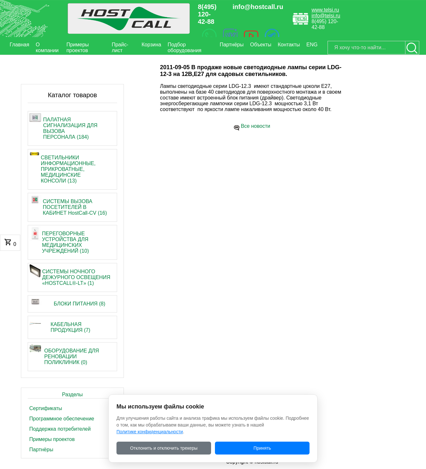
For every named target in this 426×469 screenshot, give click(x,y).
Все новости (255, 126)
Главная (19, 44)
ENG (312, 44)
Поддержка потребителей (60, 429)
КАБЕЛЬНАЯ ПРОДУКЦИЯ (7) (70, 327)
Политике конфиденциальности (149, 431)
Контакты (289, 44)
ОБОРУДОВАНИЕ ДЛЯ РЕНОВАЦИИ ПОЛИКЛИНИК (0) (71, 356)
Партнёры (232, 44)
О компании (47, 47)
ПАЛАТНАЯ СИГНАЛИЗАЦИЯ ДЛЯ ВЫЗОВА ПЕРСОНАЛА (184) (70, 128)
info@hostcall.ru (258, 6)
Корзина (151, 44)
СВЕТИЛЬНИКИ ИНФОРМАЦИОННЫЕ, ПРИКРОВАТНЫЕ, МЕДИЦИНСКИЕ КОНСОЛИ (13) (68, 169)
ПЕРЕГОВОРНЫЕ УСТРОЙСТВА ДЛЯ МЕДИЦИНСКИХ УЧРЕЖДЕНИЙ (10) (65, 242)
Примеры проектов (77, 47)
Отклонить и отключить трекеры (164, 448)
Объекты (260, 44)
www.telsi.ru (325, 10)
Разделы (72, 394)
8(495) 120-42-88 (207, 14)
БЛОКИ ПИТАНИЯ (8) (79, 303)
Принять (262, 448)
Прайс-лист (120, 47)
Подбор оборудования (184, 47)
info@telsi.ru (325, 15)
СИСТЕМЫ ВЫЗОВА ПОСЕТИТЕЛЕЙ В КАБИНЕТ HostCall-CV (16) (75, 207)
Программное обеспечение (61, 418)
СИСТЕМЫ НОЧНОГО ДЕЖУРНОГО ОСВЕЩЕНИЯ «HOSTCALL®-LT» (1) (76, 277)
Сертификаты (45, 408)
